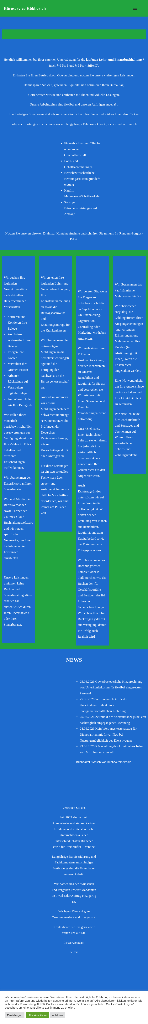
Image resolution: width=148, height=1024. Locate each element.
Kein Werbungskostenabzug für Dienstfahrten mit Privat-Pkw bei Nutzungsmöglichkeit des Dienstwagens (108, 734)
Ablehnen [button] (57, 1015)
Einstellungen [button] (14, 1015)
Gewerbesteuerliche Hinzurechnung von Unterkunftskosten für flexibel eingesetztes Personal (111, 687)
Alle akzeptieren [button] (38, 1015)
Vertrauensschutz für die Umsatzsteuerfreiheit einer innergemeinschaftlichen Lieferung (103, 705)
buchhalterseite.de (119, 762)
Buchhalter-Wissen (88, 762)
